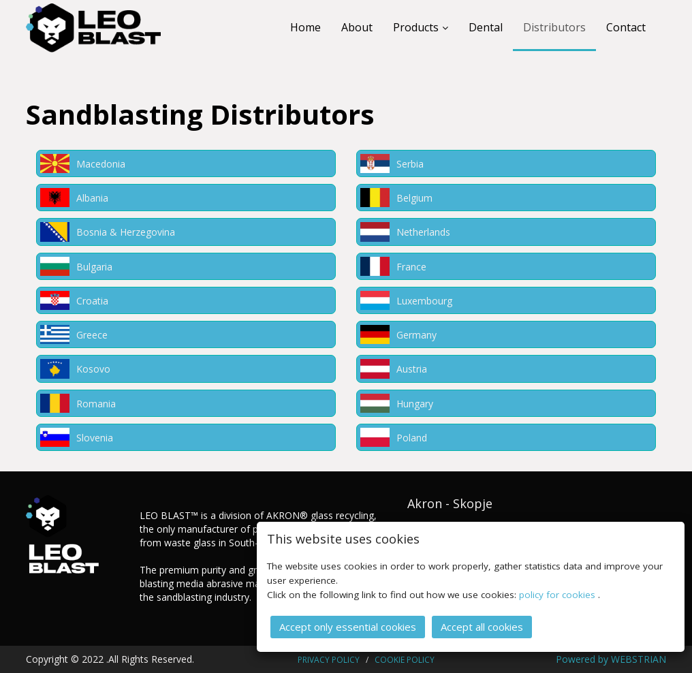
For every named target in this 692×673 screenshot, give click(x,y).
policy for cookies (558, 594)
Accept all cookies (482, 626)
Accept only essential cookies (347, 626)
